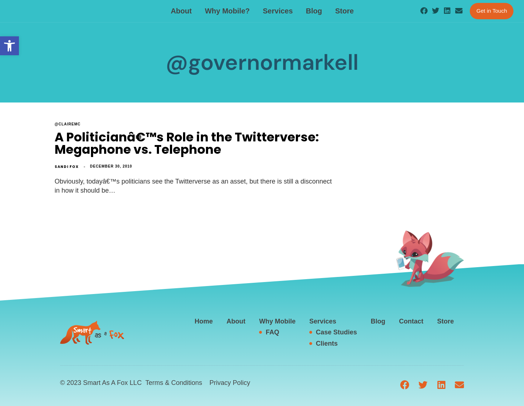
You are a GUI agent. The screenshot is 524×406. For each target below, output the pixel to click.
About (181, 11)
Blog (314, 11)
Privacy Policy (229, 382)
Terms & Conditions (173, 382)
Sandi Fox (67, 166)
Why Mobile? (227, 11)
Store (344, 11)
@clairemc (68, 124)
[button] (9, 45)
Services (278, 11)
